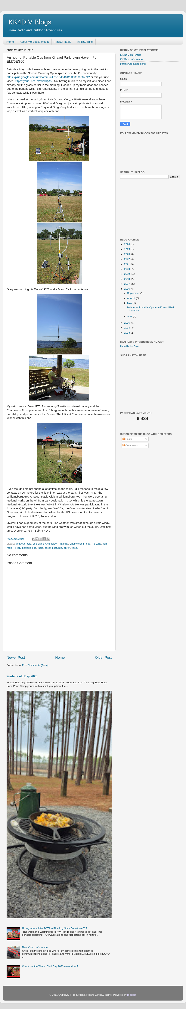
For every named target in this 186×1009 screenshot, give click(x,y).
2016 (127, 288)
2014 (127, 327)
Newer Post (16, 657)
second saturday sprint (57, 547)
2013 (127, 332)
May (130, 303)
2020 (127, 269)
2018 (127, 279)
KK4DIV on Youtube (131, 59)
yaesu (75, 547)
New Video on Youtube (35, 947)
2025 (127, 249)
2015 (127, 322)
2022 (127, 259)
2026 (127, 244)
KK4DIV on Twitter (130, 54)
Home (10, 41)
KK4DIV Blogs (29, 22)
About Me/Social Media (34, 41)
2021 (127, 264)
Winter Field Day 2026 (22, 676)
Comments (130, 445)
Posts (127, 439)
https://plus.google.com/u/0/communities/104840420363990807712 (48, 77)
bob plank (38, 543)
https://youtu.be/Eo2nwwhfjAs (33, 81)
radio (40, 547)
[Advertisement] (148, 207)
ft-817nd (96, 543)
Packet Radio (62, 41)
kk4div (17, 547)
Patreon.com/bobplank (133, 63)
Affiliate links (85, 41)
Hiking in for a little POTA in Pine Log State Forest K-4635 (54, 928)
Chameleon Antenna (56, 543)
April (130, 316)
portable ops (29, 547)
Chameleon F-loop (80, 543)
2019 (127, 273)
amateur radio (23, 543)
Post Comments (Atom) (35, 665)
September (133, 293)
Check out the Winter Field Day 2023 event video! (50, 966)
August (131, 298)
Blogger (131, 994)
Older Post (103, 657)
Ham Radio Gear (129, 346)
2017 (127, 283)
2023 (127, 254)
